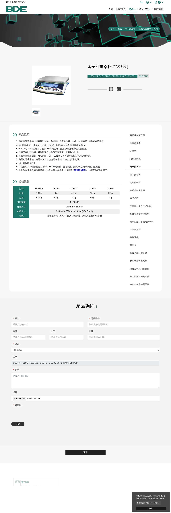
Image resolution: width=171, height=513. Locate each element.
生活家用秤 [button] (135, 229)
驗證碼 (17, 405)
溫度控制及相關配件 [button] (139, 269)
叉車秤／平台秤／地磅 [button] (140, 206)
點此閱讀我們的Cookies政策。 (148, 503)
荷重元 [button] (133, 245)
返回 (85, 452)
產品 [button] (131, 9)
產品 (120, 29)
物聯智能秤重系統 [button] (138, 261)
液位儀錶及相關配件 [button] (139, 284)
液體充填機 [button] (135, 159)
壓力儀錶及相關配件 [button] (139, 276)
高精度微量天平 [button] (137, 190)
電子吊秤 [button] (134, 198)
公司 (53, 331)
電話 (15, 331)
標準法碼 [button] (134, 237)
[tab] (143, 135)
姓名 (16, 318)
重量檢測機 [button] (135, 143)
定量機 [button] (133, 151)
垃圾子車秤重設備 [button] (138, 253)
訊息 (16, 370)
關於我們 (121, 9)
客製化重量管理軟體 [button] (139, 214)
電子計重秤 (130, 29)
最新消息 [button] (143, 9)
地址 (91, 331)
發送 (18, 424)
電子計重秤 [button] (135, 167)
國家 (16, 344)
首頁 (110, 9)
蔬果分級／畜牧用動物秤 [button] (141, 222)
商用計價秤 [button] (135, 182)
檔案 (15, 392)
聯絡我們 (158, 9)
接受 (150, 509)
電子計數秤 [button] (135, 175)
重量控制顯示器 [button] (137, 135)
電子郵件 (94, 318)
